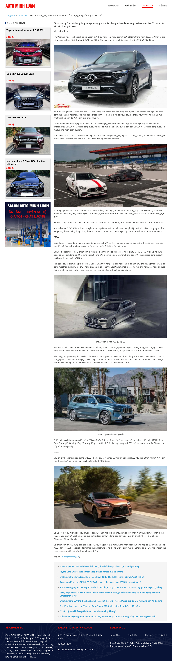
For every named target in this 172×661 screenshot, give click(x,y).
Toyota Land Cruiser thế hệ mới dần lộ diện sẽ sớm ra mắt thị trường (89, 571)
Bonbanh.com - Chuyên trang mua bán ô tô (131, 646)
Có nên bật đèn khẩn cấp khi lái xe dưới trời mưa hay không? (86, 611)
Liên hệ (163, 635)
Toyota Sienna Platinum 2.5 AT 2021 (25, 30)
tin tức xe (147, 5)
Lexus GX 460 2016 (16, 117)
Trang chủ (115, 635)
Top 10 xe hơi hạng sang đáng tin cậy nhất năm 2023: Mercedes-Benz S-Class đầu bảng (98, 606)
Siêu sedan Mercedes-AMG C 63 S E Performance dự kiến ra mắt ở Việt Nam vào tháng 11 (99, 582)
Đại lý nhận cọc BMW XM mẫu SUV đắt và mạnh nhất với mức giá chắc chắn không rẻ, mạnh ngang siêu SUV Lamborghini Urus (108, 594)
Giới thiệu (132, 635)
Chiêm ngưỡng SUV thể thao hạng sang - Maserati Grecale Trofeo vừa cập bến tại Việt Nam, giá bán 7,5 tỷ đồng (109, 601)
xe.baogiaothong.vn (70, 556)
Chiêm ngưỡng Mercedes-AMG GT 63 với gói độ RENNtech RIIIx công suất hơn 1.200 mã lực (100, 577)
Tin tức (148, 635)
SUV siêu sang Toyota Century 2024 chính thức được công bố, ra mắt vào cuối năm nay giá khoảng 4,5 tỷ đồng (109, 587)
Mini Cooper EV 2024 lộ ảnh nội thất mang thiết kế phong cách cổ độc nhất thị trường (97, 566)
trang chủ (113, 5)
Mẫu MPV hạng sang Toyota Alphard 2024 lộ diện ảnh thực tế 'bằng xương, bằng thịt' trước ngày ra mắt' (106, 616)
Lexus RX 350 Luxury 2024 (20, 73)
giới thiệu (130, 5)
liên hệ (163, 5)
